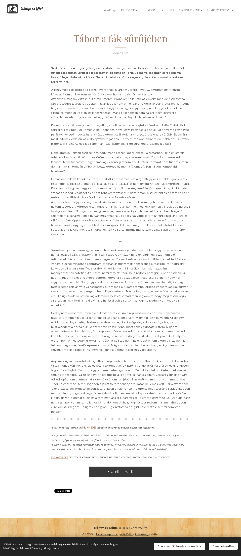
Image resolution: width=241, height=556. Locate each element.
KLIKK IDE (89, 427)
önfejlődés (126, 534)
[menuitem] (110, 10)
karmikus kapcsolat (107, 534)
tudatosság (142, 534)
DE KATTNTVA (60, 457)
